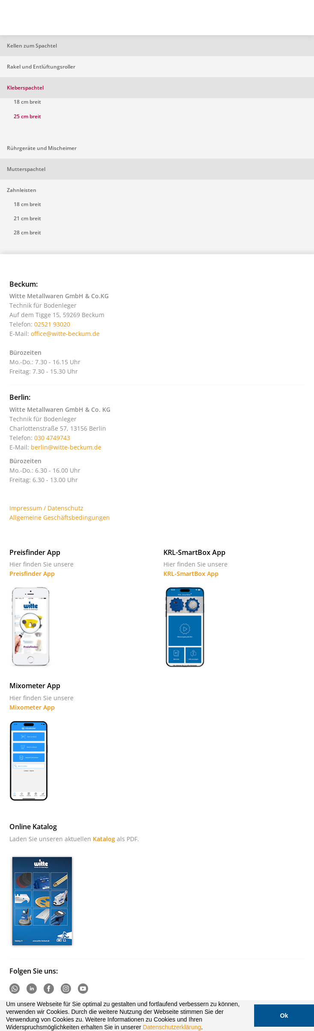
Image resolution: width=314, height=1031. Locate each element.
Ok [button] (284, 1015)
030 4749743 (52, 438)
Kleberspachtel (25, 87)
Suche (256, 21)
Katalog (104, 839)
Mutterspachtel (26, 169)
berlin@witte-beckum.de (66, 447)
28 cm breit (27, 232)
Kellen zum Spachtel (32, 45)
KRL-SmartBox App (191, 573)
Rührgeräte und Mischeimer (42, 148)
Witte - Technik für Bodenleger (30, 16)
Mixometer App (32, 707)
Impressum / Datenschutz (46, 508)
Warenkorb (277, 21)
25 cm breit (27, 116)
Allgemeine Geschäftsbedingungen (59, 517)
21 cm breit (27, 218)
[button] (205, 1028)
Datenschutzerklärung (172, 1027)
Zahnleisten (21, 190)
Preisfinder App (32, 573)
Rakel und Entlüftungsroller (41, 66)
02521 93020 (52, 324)
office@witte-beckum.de (65, 334)
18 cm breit (27, 101)
